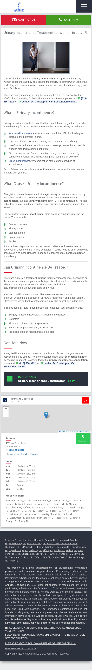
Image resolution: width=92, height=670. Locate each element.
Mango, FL (28, 546)
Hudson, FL (71, 550)
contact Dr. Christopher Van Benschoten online (48, 101)
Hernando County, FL (44, 540)
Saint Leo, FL (28, 553)
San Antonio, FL (43, 553)
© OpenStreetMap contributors (81, 432)
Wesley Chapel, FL (61, 553)
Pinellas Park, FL (59, 557)
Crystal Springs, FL (18, 550)
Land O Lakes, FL (55, 543)
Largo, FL (29, 557)
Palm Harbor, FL (42, 557)
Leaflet (62, 432)
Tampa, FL (64, 546)
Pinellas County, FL (36, 543)
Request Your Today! (47, 379)
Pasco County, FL (17, 543)
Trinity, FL (13, 560)
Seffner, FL (52, 546)
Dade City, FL (35, 550)
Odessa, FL (40, 546)
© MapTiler (69, 432)
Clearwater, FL (16, 557)
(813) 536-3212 (16, 449)
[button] (46, 415)
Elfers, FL (47, 550)
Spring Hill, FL (15, 546)
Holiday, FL (59, 550)
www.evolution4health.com (24, 454)
